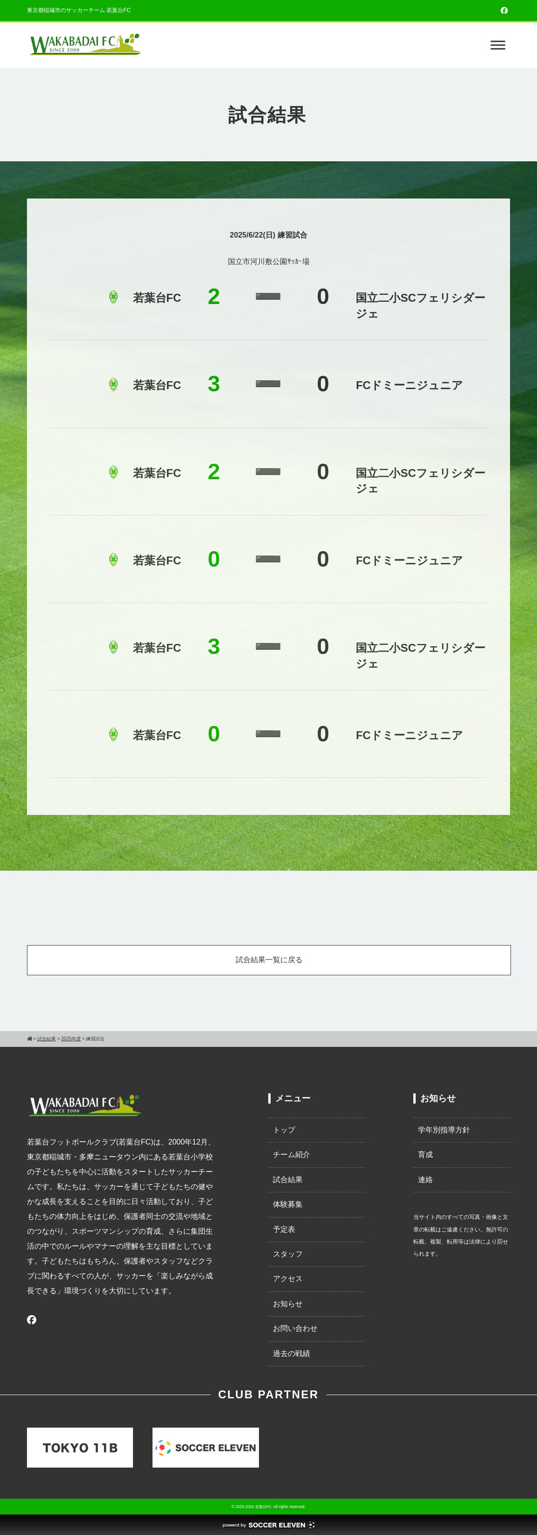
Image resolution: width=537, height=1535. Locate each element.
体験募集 (288, 1204)
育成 (425, 1154)
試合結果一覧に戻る (269, 960)
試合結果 (288, 1180)
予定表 (284, 1229)
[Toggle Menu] (498, 45)
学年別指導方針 (444, 1130)
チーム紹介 (291, 1154)
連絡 (425, 1180)
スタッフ (288, 1254)
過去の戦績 (291, 1353)
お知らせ (288, 1304)
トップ (284, 1130)
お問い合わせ (295, 1328)
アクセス (288, 1279)
